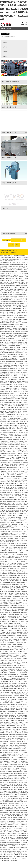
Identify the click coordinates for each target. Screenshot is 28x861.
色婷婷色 (5, 798)
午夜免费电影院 (4, 803)
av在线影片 (4, 435)
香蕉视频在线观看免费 (5, 780)
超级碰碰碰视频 (17, 337)
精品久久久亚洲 (10, 536)
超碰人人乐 (20, 617)
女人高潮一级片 (12, 292)
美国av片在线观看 (16, 519)
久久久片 (8, 418)
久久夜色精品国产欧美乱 (18, 301)
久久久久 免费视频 (4, 732)
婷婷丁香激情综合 (10, 398)
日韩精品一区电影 (13, 575)
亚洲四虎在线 (10, 443)
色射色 (22, 653)
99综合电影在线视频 (6, 432)
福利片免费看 (11, 591)
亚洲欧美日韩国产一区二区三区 (7, 287)
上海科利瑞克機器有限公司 (7, 250)
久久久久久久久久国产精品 (14, 367)
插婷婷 (12, 642)
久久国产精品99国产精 (16, 759)
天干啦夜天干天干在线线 (12, 794)
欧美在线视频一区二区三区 (16, 565)
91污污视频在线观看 (5, 365)
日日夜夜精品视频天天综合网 (13, 722)
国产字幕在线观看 (18, 600)
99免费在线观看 (16, 291)
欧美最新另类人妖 (8, 731)
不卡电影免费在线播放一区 (13, 467)
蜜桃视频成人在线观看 (7, 266)
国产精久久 (5, 411)
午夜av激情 (6, 810)
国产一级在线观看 (20, 515)
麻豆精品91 (3, 743)
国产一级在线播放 (17, 269)
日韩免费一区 (22, 701)
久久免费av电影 (16, 639)
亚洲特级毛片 (19, 400)
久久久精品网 (6, 674)
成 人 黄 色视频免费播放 (12, 840)
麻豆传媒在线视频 (4, 761)
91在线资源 (20, 794)
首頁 (2, 36)
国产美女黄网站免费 (14, 390)
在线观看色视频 (4, 347)
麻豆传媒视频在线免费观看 (12, 276)
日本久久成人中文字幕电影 (9, 504)
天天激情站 (17, 844)
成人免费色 (5, 812)
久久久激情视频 (23, 655)
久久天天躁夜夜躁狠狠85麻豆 (20, 607)
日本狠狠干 (22, 359)
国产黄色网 (7, 699)
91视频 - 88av (14, 720)
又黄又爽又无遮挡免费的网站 (7, 488)
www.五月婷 (12, 609)
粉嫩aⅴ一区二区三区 (16, 568)
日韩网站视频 (21, 642)
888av (19, 770)
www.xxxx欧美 (20, 358)
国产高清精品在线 (18, 773)
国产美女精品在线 (4, 609)
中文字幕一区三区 (18, 386)
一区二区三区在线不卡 (9, 630)
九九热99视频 (10, 538)
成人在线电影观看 (15, 446)
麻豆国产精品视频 (12, 573)
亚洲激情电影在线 (15, 633)
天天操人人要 (12, 856)
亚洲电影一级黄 (12, 460)
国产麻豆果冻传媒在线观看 (11, 453)
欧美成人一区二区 (12, 363)
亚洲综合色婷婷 (13, 268)
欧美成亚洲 (4, 405)
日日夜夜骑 (18, 686)
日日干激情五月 (13, 554)
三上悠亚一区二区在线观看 (20, 280)
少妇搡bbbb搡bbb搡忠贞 (11, 375)
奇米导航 (11, 637)
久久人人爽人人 (4, 831)
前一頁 (19, 239)
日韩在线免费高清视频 (13, 616)
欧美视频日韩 (15, 792)
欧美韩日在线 (3, 854)
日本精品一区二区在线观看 (16, 370)
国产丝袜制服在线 (4, 856)
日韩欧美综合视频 (13, 764)
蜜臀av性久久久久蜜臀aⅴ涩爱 (10, 310)
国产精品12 (14, 455)
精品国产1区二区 (11, 492)
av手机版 (12, 503)
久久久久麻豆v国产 (9, 335)
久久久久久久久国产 (21, 603)
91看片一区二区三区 (12, 563)
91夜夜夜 (14, 727)
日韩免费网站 (9, 607)
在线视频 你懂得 (7, 374)
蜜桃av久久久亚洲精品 (11, 349)
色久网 (19, 382)
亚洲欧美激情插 (4, 764)
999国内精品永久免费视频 (11, 817)
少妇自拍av (13, 540)
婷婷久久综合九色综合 (22, 540)
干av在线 (22, 791)
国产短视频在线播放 (14, 379)
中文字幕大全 (23, 768)
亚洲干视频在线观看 (8, 695)
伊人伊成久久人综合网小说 (12, 807)
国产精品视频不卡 (20, 669)
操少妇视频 (23, 462)
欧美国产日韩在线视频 (19, 342)
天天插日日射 (8, 577)
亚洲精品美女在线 (18, 747)
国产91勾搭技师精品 (8, 547)
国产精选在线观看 (18, 464)
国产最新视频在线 (6, 587)
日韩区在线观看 (19, 729)
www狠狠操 (10, 435)
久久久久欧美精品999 (19, 789)
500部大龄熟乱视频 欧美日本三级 (9, 847)
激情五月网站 (19, 704)
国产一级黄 (19, 306)
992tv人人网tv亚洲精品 (14, 828)
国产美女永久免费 (17, 308)
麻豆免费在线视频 (4, 554)
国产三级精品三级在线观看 (14, 407)
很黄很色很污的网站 (10, 709)
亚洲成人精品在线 (7, 748)
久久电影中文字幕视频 (16, 305)
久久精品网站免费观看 (15, 605)
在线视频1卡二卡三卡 (22, 573)
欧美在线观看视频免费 (21, 835)
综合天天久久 (23, 823)
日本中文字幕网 (12, 420)
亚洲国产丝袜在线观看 (22, 842)
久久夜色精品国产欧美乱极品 (9, 708)
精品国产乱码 (19, 504)
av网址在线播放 (13, 676)
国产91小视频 (9, 697)
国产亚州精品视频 (13, 750)
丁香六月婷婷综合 (22, 750)
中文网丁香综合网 (18, 641)
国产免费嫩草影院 (14, 584)
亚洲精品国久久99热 (11, 549)
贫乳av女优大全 (23, 388)
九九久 (24, 268)
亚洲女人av (24, 481)
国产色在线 (7, 421)
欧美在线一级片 (5, 565)
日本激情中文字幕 (12, 798)
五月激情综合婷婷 (4, 656)
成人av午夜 (24, 492)
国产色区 (13, 690)
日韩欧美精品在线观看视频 (14, 520)
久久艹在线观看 (22, 826)
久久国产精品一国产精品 (17, 780)
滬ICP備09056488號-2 (11, 252)
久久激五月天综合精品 (12, 775)
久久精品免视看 (9, 294)
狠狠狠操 (2, 494)
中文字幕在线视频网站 (7, 724)
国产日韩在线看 (14, 542)
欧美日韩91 (2, 844)
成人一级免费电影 (4, 739)
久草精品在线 (9, 409)
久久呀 (14, 697)
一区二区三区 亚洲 (20, 725)
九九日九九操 (12, 853)
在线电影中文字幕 (5, 632)
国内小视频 (4, 768)
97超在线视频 (24, 731)
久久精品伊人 (3, 414)
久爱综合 (6, 750)
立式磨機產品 (7, 36)
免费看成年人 (16, 388)
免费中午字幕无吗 (18, 854)
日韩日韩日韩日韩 (22, 321)
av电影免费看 (8, 792)
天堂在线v (23, 568)
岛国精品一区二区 (12, 816)
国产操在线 (20, 559)
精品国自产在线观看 (7, 595)
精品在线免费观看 (20, 522)
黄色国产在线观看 (9, 773)
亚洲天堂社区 (19, 273)
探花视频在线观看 (6, 305)
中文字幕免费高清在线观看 (20, 473)
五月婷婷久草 (14, 524)
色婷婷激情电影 (19, 614)
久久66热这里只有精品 (19, 494)
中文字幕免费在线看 (16, 444)
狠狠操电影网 (5, 745)
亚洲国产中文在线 (13, 319)
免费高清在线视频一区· (22, 741)
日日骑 (16, 317)
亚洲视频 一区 (21, 384)
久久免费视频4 (14, 365)
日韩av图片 (7, 770)
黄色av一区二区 (15, 322)
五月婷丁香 (18, 561)
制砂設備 (5, 47)
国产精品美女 (3, 646)
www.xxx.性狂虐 (21, 375)
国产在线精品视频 (22, 354)
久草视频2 (12, 285)
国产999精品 (13, 808)
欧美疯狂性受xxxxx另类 (8, 393)
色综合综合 (9, 269)
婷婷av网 (18, 812)
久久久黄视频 (19, 718)
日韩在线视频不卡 (23, 778)
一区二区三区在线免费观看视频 (11, 782)
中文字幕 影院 (13, 858)
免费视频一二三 (11, 738)
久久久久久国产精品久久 (14, 768)
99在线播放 (13, 587)
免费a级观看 (18, 481)
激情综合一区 (20, 587)
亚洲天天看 (13, 434)
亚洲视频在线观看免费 (9, 324)
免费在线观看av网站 (13, 734)
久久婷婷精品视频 (12, 358)
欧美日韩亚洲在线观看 (13, 701)
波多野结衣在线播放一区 (12, 321)
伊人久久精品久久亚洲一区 (21, 738)
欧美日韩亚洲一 (16, 359)
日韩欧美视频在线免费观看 (21, 457)
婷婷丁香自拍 (19, 402)
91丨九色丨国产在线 (12, 644)
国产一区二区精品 (19, 488)
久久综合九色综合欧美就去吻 (17, 368)
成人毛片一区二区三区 (21, 761)
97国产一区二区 (21, 764)
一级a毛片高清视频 (14, 586)
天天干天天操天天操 (20, 497)
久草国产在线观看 (21, 478)
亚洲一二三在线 (5, 676)
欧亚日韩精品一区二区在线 (11, 471)
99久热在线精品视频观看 (15, 732)
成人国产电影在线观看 (5, 823)
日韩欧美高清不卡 (20, 299)
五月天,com (6, 671)
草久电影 (2, 686)
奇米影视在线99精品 (10, 686)
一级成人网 (11, 745)
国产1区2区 (22, 439)
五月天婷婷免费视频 (22, 271)
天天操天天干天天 (8, 448)
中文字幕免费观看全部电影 (9, 402)
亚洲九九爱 (18, 285)
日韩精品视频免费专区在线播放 (14, 711)
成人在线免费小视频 (12, 478)
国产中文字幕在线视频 (22, 762)
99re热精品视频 (6, 633)
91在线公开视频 (19, 837)
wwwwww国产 (3, 326)
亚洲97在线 (18, 591)
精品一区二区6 (8, 519)
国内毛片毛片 (9, 526)
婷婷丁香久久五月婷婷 (6, 388)
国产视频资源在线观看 (11, 381)
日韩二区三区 (6, 278)
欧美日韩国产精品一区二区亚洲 (13, 483)
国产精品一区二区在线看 (9, 593)
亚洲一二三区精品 (6, 642)
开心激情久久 (8, 359)
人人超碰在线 (18, 543)
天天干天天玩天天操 (19, 623)
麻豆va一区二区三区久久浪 (17, 315)
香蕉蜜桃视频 (8, 425)
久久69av (12, 531)
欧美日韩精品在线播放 (7, 667)
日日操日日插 (17, 503)
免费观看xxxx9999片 (12, 423)
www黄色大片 (7, 446)
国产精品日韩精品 (10, 511)
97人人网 (2, 770)
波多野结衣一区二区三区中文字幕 (19, 552)
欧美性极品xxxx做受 (20, 287)
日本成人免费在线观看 (18, 547)
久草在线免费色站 (6, 690)
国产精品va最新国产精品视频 (21, 312)
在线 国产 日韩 (18, 803)
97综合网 (20, 817)
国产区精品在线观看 (11, 466)
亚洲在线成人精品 (11, 515)
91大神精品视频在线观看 (18, 771)
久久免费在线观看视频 (5, 534)
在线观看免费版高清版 (21, 819)
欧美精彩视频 (20, 632)
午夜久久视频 (3, 282)
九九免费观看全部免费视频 (10, 303)
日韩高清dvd (13, 761)
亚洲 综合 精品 (6, 531)
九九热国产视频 (6, 610)
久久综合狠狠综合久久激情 (11, 619)
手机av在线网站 (21, 423)
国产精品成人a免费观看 (22, 798)
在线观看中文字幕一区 (14, 411)
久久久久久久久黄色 (10, 457)
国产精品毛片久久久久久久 (10, 663)
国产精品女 (13, 333)
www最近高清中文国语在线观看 (9, 416)
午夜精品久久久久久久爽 (22, 345)
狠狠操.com (17, 824)
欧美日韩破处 (3, 614)
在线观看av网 (20, 699)
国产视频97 (3, 483)
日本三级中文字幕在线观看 (8, 545)
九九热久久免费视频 (16, 572)
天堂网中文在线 (10, 289)
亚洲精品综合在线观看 (19, 435)
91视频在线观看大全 (22, 644)
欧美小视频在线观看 (5, 542)
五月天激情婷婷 (20, 333)
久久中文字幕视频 (21, 858)
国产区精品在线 (17, 612)
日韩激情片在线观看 (17, 748)
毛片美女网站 (5, 460)
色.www (12, 386)
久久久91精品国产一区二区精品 (10, 625)
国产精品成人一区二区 (22, 801)
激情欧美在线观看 (19, 609)
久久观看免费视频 (11, 508)
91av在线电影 (16, 294)
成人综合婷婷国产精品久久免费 (15, 846)
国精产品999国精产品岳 (5, 322)
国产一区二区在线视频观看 (20, 830)
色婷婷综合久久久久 (9, 312)
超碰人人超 (13, 632)
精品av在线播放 (14, 860)
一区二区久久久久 (16, 596)
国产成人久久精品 (11, 821)
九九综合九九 (3, 481)
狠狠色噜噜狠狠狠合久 (8, 298)
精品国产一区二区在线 (21, 821)
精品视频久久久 (18, 538)
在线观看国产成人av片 (22, 460)
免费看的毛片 (10, 785)
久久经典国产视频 (11, 669)
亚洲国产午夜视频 (11, 718)
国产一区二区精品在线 (10, 345)
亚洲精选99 (20, 676)
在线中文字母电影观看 (20, 324)
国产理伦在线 (7, 427)
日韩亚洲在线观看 (6, 635)
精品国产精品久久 (10, 824)
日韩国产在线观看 (19, 745)
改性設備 (5, 56)
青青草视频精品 (6, 444)
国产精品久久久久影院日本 (14, 506)
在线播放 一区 (10, 754)
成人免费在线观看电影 (12, 826)
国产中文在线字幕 (6, 814)
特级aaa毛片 (10, 430)
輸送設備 (5, 51)
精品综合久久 (12, 306)
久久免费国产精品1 (4, 390)
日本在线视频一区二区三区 (13, 626)
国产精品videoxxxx (22, 412)
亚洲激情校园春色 (23, 480)
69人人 (5, 660)
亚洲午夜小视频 (11, 646)
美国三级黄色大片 (22, 524)
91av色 (18, 602)
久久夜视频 (4, 372)
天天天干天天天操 (11, 517)
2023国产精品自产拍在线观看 (7, 262)
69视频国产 (20, 268)
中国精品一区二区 (8, 308)
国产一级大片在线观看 (16, 374)
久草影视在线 (18, 511)
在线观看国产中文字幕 (19, 754)
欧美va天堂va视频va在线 (14, 662)
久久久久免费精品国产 (22, 487)
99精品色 (16, 655)
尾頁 (17, 244)
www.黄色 (19, 672)
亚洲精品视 (17, 331)
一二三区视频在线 (10, 497)
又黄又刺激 (11, 789)
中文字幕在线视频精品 (10, 704)
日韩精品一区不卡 (19, 831)
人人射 (16, 642)
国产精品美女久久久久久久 (14, 796)
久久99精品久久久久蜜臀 (11, 766)
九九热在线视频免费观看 (12, 499)
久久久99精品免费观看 (22, 363)
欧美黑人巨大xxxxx (10, 837)
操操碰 (12, 441)
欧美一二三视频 (14, 437)
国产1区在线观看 (18, 395)
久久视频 (22, 724)
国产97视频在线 (6, 540)
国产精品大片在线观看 (8, 688)
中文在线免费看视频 (6, 271)
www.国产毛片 (15, 432)
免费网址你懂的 (12, 347)
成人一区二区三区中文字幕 (9, 736)
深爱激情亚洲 (10, 854)
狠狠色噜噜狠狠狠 (18, 785)
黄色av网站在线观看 (9, 600)
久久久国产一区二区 (9, 685)
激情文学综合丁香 (20, 690)
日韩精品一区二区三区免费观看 (11, 391)
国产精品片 (11, 747)
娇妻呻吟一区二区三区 (10, 603)
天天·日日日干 (7, 582)
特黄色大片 (9, 639)
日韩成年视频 (3, 538)
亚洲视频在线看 (22, 625)
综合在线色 (23, 844)
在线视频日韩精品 (16, 566)
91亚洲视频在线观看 (20, 671)
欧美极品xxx (5, 420)
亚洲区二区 (21, 628)
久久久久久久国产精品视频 (20, 298)
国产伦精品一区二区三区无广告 (14, 282)
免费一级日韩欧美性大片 (12, 313)
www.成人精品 (12, 812)
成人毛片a (11, 641)
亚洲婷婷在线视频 (16, 462)
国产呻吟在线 (12, 404)
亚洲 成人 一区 (8, 681)
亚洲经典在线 (21, 377)
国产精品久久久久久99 (21, 702)
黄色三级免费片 (15, 679)
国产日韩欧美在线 (7, 771)
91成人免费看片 (23, 792)
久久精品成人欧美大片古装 (13, 513)
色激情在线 (13, 699)
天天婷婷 (17, 550)
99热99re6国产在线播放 (17, 425)
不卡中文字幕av (17, 658)
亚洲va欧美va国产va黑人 (6, 462)
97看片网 (19, 554)
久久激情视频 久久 (12, 338)
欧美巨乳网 (19, 660)
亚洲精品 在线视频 (21, 381)
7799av (8, 434)
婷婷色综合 (23, 828)
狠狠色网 (21, 432)
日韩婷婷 (20, 775)
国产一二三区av (13, 428)
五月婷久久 (12, 278)
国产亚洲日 (7, 568)
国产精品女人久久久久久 (10, 340)
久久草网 (11, 623)
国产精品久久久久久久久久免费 (12, 777)
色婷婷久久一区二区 (20, 398)
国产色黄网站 (21, 847)
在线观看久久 (9, 275)
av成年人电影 (11, 803)
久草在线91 (11, 280)
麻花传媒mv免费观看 (12, 762)
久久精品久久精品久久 (16, 635)
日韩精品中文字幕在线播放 (12, 439)
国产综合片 (13, 702)
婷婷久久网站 (23, 739)
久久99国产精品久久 (6, 291)
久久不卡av (3, 313)
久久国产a (18, 736)
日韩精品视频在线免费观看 (19, 833)
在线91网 (7, 784)
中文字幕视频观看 (16, 577)
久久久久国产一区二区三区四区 (14, 326)
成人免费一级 (17, 536)
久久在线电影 (17, 443)
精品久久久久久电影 (14, 739)
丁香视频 (2, 704)
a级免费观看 (15, 329)
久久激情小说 (16, 595)
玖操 (4, 349)
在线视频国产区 (13, 617)
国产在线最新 (6, 285)
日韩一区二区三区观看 (10, 469)
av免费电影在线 (19, 709)
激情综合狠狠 (5, 729)
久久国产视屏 (20, 338)
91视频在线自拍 (23, 584)
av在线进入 (2, 474)
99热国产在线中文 (11, 522)
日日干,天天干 (11, 561)
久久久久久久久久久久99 (20, 757)
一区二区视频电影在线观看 (15, 656)
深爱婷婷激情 (21, 619)
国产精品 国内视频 (21, 266)
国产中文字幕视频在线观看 (20, 685)
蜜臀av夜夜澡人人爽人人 (8, 450)
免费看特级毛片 (19, 630)
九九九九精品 (13, 672)
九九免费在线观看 (10, 557)
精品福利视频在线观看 (14, 653)
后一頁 (11, 244)
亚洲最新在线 (24, 536)
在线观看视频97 (4, 789)
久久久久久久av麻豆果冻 (9, 649)
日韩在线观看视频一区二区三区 (9, 559)
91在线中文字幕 (11, 651)
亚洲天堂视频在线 (4, 299)
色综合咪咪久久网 (19, 717)
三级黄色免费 (16, 695)
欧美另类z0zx (11, 405)
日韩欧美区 (25, 637)
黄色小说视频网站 (13, 683)
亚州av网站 (14, 582)
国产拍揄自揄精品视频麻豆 (8, 717)
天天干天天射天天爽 (12, 713)
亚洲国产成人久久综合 (8, 757)
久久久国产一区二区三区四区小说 (8, 273)
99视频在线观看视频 (5, 800)
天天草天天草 (20, 816)
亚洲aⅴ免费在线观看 (20, 485)
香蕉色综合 (21, 782)
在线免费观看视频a (15, 418)
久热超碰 (6, 641)
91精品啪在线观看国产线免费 (11, 412)
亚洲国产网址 (6, 503)
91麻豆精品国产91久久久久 (12, 743)
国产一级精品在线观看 (19, 262)
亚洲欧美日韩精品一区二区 (21, 649)
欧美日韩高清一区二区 (7, 612)
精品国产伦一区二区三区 (12, 480)
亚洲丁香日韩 (8, 264)
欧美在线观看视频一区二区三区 (10, 384)
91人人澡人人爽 (23, 814)
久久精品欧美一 (14, 628)
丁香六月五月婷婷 (18, 637)
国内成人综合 (3, 762)
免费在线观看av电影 (21, 508)
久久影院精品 (18, 531)
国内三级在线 (21, 455)
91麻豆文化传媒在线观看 (14, 755)
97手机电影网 (16, 275)
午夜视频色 (14, 264)
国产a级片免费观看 (16, 496)
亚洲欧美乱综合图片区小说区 (19, 510)
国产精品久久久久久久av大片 (7, 694)
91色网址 (8, 580)
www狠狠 (2, 471)
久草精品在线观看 (17, 667)
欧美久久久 (10, 529)
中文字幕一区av (14, 814)
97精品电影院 (19, 344)
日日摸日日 (22, 595)
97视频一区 (12, 671)
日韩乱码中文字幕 (6, 801)
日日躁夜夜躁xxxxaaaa (13, 283)
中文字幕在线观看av (11, 400)
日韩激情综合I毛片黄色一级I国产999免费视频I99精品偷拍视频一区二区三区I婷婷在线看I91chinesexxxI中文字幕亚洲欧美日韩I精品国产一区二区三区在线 (14, 259)
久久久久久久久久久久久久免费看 (10, 648)
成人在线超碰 (5, 579)
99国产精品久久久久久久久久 (20, 752)
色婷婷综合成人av (11, 660)
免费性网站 (3, 824)
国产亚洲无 (11, 395)
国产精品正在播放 (17, 409)
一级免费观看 (16, 430)
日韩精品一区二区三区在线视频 (12, 849)
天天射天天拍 (13, 741)
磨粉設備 (3, 28)
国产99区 (23, 805)
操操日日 (22, 602)
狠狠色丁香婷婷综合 (8, 533)
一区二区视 (18, 278)
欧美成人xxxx (10, 658)
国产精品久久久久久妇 (16, 580)
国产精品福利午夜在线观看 (14, 372)
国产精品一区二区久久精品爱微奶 (15, 451)
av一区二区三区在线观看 (8, 342)
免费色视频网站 (17, 731)
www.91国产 (16, 533)
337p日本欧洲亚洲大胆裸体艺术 (9, 851)
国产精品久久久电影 (16, 527)
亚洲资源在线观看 (15, 823)
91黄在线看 (5, 715)
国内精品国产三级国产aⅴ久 (13, 665)
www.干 (4, 329)
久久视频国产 (16, 724)
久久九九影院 (7, 572)
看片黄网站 (14, 692)
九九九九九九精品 (8, 351)
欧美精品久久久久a (17, 526)
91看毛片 (9, 455)
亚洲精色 (25, 854)
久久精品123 (3, 439)
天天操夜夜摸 (14, 770)
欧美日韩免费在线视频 (18, 361)
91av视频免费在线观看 (16, 328)
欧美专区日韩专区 (15, 421)
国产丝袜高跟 (5, 319)
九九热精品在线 (5, 842)
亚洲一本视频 (14, 800)
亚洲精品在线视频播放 (22, 692)
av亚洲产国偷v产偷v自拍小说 (15, 556)
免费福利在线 (13, 842)
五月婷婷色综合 (5, 602)
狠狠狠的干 (22, 695)
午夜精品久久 (15, 681)
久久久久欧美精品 (18, 450)
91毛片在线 (20, 683)
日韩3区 (3, 398)
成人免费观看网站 (6, 679)
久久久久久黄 (8, 727)
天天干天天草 (6, 584)
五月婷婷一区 (20, 428)
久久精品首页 (3, 754)
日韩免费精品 (19, 808)
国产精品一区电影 (12, 487)
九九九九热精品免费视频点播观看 (15, 678)
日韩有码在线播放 (9, 494)
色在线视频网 (22, 471)
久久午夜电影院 (20, 549)
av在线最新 (20, 427)
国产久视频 (20, 727)
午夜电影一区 (18, 492)
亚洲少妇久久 (6, 370)
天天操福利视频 (12, 397)
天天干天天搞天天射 (19, 393)
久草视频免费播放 (9, 778)
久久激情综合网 (15, 501)
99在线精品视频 (17, 448)
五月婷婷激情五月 (10, 589)
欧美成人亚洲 (23, 421)
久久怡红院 (3, 639)
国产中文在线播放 (16, 805)
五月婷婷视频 (14, 377)
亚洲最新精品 (12, 715)
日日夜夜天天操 (21, 310)
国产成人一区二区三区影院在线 (12, 490)
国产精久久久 (14, 427)
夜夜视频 (4, 492)
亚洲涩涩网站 (7, 333)
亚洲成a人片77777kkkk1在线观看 (13, 474)
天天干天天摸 (24, 612)
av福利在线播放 (15, 458)
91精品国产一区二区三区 (15, 838)
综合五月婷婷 (12, 729)
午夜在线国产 (10, 655)
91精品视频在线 (7, 596)
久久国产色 (9, 329)
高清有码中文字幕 (7, 566)
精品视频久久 (24, 285)
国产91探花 (8, 301)
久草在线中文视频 (11, 414)
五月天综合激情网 (10, 485)
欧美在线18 (7, 377)
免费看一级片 (13, 602)
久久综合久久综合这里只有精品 (12, 570)
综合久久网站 (7, 552)
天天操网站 (19, 340)
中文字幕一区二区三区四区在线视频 (13, 296)
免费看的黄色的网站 (10, 352)
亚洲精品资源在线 (13, 382)
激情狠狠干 (5, 734)
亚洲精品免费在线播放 (16, 706)
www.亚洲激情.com (4, 586)
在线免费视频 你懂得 (16, 610)
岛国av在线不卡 (20, 517)
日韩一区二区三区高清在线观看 (14, 598)
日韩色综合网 (11, 831)
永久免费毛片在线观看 (20, 593)
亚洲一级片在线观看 (21, 466)
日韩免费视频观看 (20, 476)
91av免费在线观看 (23, 533)
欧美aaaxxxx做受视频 (14, 810)
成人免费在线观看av (18, 351)
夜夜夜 (14, 266)
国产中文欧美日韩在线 (5, 458)
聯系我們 (9, 28)
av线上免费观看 (11, 614)
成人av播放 (18, 651)
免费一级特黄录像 (20, 856)
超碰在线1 (20, 453)
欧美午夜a (21, 616)
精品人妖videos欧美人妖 (8, 331)
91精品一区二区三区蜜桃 (9, 543)
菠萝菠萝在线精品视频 (14, 579)
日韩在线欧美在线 (19, 352)
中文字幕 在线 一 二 (14, 674)
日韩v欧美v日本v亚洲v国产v (8, 819)
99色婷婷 (18, 420)
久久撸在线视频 (6, 315)
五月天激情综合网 (15, 534)
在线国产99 (18, 589)
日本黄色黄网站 (8, 361)
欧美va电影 (13, 801)
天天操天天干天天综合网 (22, 469)
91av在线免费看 (21, 851)
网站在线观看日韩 (15, 791)
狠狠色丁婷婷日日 (11, 476)
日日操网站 (23, 626)
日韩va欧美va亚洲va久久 (6, 356)
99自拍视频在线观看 (8, 337)
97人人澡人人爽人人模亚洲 (9, 344)
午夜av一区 (14, 271)
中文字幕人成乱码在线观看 (20, 787)
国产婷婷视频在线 (20, 708)
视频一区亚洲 (12, 299)
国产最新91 (7, 501)
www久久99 (2, 549)
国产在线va (5, 382)
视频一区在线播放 (22, 437)
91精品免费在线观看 (20, 405)
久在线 (26, 547)
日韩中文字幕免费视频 (10, 725)
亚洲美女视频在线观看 (21, 853)
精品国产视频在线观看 (17, 621)
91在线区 (3, 589)
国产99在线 (6, 386)
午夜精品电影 (3, 651)
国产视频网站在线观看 (19, 441)
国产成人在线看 (11, 481)
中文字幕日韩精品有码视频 (11, 354)
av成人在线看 (15, 356)
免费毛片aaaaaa (11, 550)
